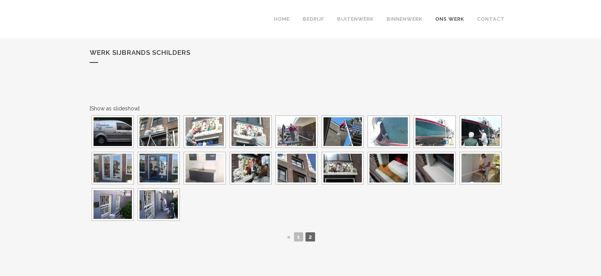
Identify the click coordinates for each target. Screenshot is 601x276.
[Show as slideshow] (115, 108)
